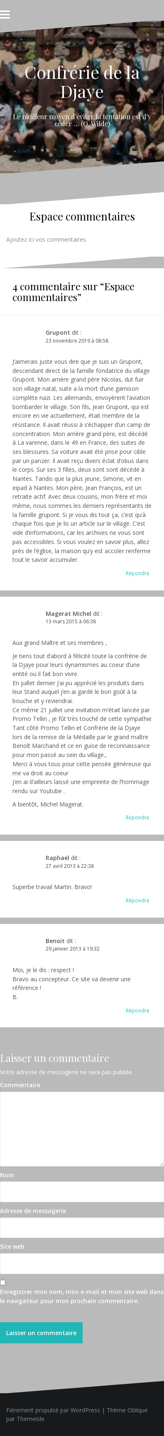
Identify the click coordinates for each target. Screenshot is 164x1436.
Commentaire (20, 1085)
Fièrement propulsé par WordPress (53, 1410)
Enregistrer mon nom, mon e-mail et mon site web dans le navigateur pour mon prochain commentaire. (82, 1296)
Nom (7, 1175)
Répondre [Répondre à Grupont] (137, 573)
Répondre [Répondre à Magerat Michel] (137, 817)
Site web (12, 1246)
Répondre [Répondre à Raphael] (137, 900)
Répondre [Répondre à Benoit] (137, 1010)
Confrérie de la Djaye (82, 81)
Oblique (137, 1410)
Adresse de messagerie (33, 1211)
